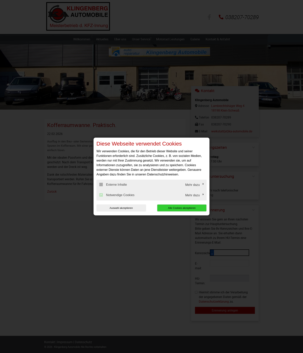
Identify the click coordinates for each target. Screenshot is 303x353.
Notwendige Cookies (116, 195)
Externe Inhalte (113, 184)
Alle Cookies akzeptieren (182, 208)
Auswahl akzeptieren (121, 208)
